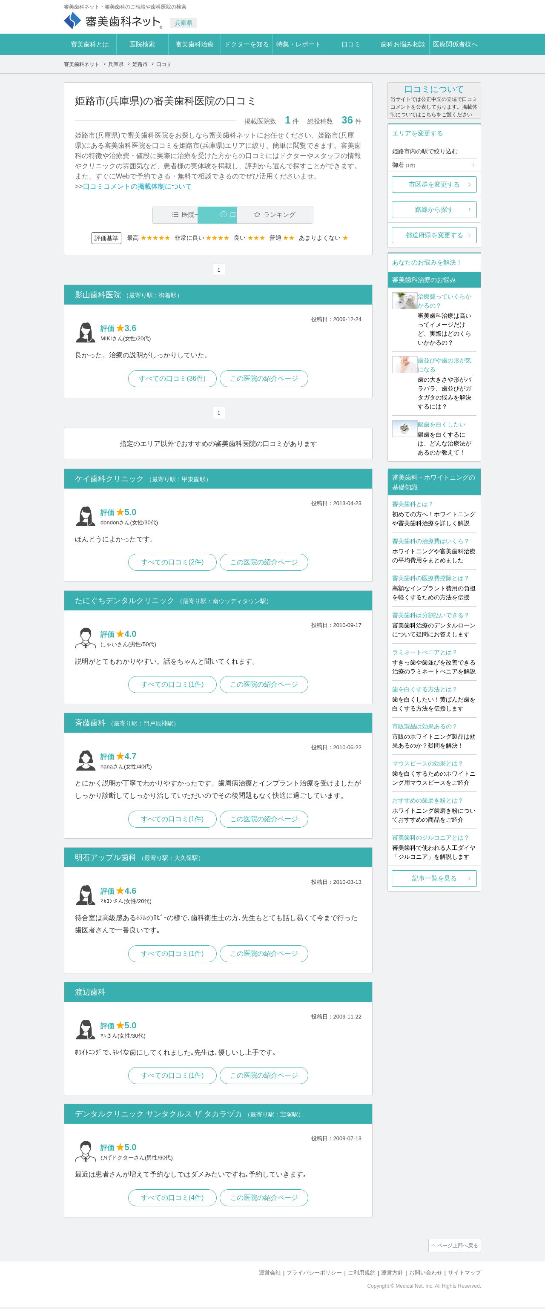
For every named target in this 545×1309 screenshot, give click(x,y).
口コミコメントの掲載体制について (137, 186)
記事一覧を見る (434, 878)
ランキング (312, 215)
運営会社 (270, 1275)
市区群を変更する (434, 184)
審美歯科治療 (194, 44)
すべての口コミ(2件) (172, 563)
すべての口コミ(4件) (172, 1201)
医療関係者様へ (455, 44)
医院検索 (142, 44)
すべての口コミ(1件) (172, 686)
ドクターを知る (246, 44)
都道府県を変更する (434, 235)
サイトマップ (464, 1275)
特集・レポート (298, 44)
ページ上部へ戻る (456, 1248)
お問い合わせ (425, 1275)
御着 (403, 164)
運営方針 (392, 1275)
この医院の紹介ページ (265, 379)
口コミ (351, 44)
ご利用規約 (362, 1275)
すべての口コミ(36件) (171, 379)
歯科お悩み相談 (403, 44)
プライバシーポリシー (314, 1275)
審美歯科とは (90, 44)
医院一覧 (133, 215)
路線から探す (434, 209)
